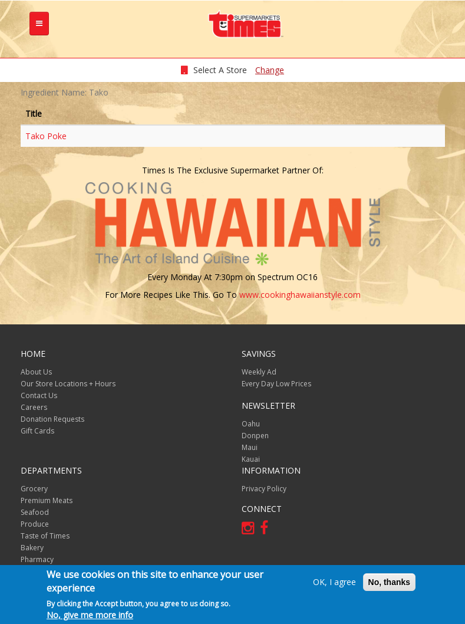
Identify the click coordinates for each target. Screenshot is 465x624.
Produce (35, 524)
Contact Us (39, 395)
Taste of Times (45, 536)
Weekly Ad (259, 372)
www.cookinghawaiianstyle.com (300, 294)
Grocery (34, 489)
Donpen (255, 436)
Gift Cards (37, 431)
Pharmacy (37, 559)
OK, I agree (334, 583)
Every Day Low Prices (276, 384)
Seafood (35, 512)
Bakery (32, 548)
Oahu (251, 424)
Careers (34, 407)
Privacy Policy (264, 489)
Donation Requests (52, 419)
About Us (36, 372)
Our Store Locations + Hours (68, 384)
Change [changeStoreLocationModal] (269, 69)
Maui (250, 447)
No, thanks (389, 583)
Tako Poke (46, 136)
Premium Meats (46, 500)
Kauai (251, 459)
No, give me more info (90, 616)
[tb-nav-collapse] (39, 23)
